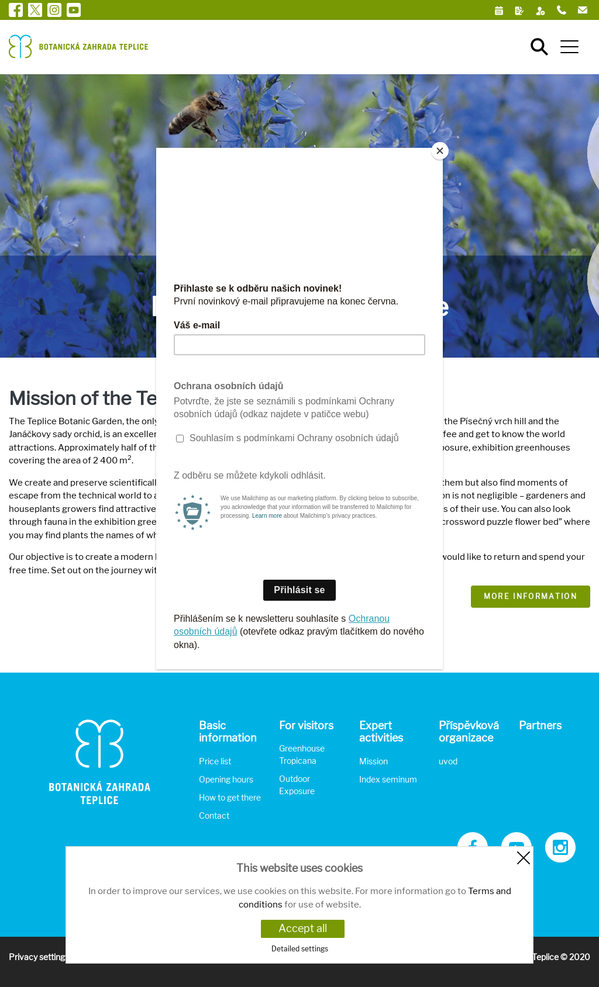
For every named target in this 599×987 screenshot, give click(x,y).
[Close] (440, 151)
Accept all (302, 928)
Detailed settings (299, 948)
